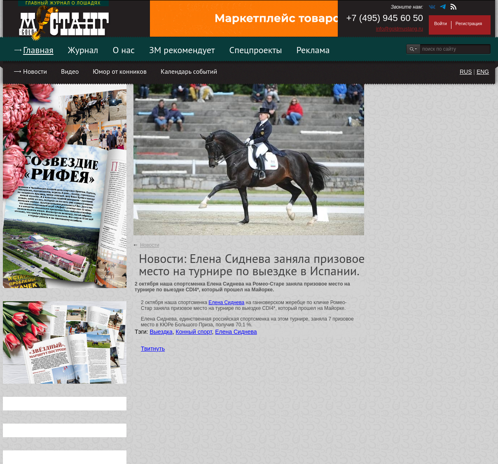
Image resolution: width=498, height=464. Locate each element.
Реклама (313, 50)
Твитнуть (153, 348)
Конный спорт (194, 331)
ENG (483, 71)
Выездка (161, 331)
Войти (440, 23)
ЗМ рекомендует (182, 50)
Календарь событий (189, 71)
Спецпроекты (255, 50)
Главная (38, 50)
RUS (466, 71)
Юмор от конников (120, 71)
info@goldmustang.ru (399, 29)
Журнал (83, 50)
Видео (70, 71)
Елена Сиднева (226, 302)
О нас (123, 50)
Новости (35, 71)
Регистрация (469, 23)
